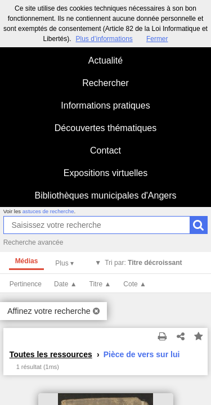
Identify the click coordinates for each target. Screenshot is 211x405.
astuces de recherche (48, 211)
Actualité (105, 60)
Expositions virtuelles (105, 173)
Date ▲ (65, 284)
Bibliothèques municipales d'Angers (105, 195)
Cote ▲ (134, 284)
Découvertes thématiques (105, 128)
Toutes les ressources (51, 354)
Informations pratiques (105, 105)
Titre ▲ (100, 284)
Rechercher (105, 83)
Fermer (157, 39)
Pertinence (26, 284)
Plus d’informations (103, 39)
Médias (26, 261)
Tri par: (143, 263)
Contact (105, 150)
